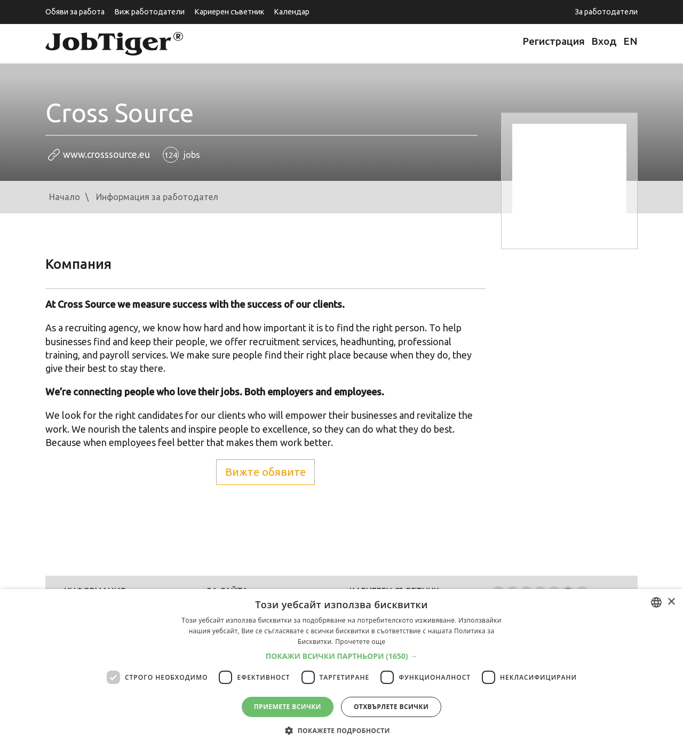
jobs (181, 155)
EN (630, 41)
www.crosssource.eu (106, 154)
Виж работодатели (149, 11)
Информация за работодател (157, 197)
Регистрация (553, 41)
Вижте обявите (265, 472)
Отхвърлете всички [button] (391, 706)
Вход (604, 41)
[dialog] (341, 668)
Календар (291, 11)
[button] (342, 656)
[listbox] (656, 602)
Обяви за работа (75, 11)
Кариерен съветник (229, 11)
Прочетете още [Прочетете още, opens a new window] (360, 641)
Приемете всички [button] (287, 706)
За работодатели (606, 11)
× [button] (671, 602)
